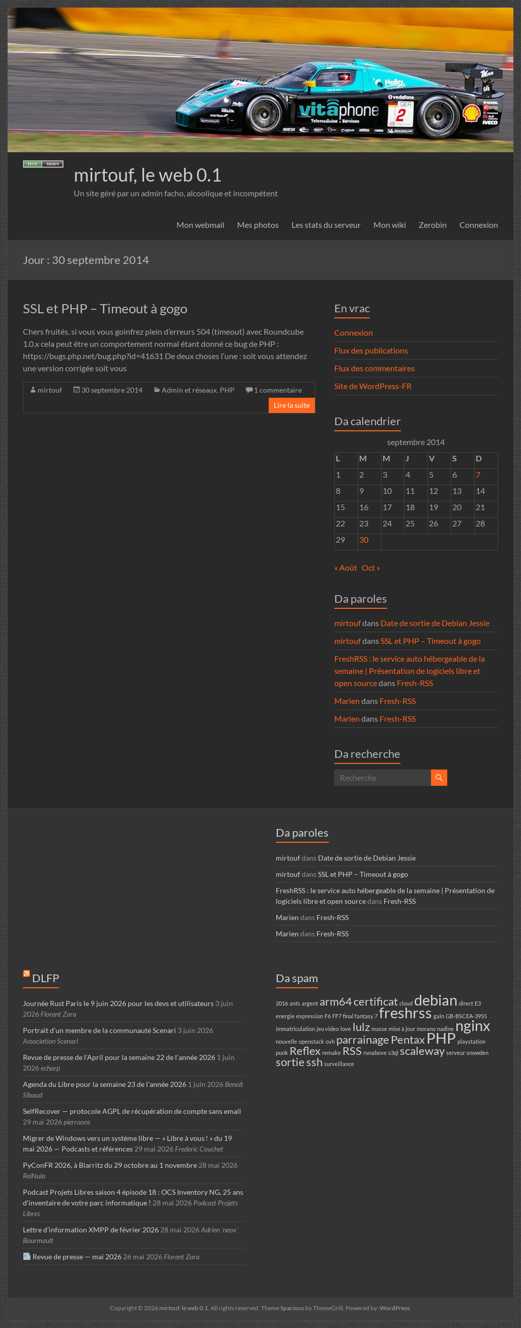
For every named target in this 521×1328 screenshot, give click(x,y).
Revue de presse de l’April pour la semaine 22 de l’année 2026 (119, 1057)
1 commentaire (278, 390)
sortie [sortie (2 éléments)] (290, 1062)
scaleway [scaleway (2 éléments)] (422, 1050)
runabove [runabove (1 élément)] (375, 1052)
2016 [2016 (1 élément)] (282, 1003)
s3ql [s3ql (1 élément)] (393, 1052)
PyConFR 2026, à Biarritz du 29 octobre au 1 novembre (110, 1165)
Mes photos (258, 224)
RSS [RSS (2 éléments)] (352, 1050)
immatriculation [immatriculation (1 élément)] (295, 1028)
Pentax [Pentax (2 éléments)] (408, 1039)
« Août (345, 567)
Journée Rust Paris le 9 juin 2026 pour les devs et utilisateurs (118, 1003)
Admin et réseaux (189, 390)
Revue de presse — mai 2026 (72, 1256)
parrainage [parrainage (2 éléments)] (362, 1039)
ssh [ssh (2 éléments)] (314, 1062)
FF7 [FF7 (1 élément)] (336, 1016)
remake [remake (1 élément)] (331, 1052)
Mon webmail (200, 224)
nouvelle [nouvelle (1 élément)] (286, 1041)
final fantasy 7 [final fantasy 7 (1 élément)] (360, 1016)
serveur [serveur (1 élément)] (455, 1052)
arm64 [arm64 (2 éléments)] (336, 1001)
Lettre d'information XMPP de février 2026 (91, 1229)
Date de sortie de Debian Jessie (435, 623)
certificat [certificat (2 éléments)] (376, 1001)
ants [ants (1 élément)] (295, 1003)
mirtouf (50, 390)
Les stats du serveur (326, 224)
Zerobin (433, 224)
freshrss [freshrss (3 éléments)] (405, 1012)
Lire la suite (292, 405)
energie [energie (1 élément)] (285, 1016)
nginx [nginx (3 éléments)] (472, 1025)
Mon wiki (389, 224)
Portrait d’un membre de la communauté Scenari (99, 1030)
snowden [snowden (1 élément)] (477, 1052)
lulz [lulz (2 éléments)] (361, 1027)
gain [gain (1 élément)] (438, 1016)
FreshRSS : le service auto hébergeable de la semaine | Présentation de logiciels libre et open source (409, 671)
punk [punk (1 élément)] (282, 1052)
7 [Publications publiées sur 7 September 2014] (478, 474)
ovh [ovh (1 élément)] (330, 1041)
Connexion (478, 224)
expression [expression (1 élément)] (309, 1016)
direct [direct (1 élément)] (466, 1003)
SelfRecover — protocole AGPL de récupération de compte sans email (132, 1111)
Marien (347, 700)
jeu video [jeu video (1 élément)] (327, 1028)
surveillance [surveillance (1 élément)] (339, 1063)
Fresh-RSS (415, 683)
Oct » (371, 567)
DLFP (45, 978)
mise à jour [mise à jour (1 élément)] (402, 1028)
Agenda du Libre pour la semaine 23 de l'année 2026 (104, 1084)
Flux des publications (371, 350)
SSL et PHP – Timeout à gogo (105, 308)
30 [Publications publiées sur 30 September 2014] (363, 539)
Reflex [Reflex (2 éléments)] (305, 1050)
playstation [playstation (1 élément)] (471, 1041)
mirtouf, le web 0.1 (148, 174)
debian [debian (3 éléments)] (435, 1000)
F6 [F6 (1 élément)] (328, 1016)
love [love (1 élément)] (345, 1028)
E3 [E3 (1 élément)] (478, 1003)
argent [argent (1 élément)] (310, 1003)
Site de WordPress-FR (373, 386)
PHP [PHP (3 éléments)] (441, 1038)
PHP (227, 390)
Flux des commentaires (374, 368)
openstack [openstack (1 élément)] (311, 1041)
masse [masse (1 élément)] (379, 1028)
